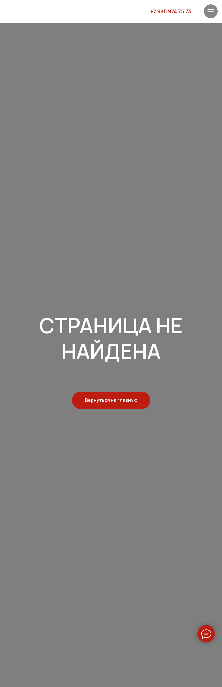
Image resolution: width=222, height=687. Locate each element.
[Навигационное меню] (211, 11)
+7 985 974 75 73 (170, 11)
